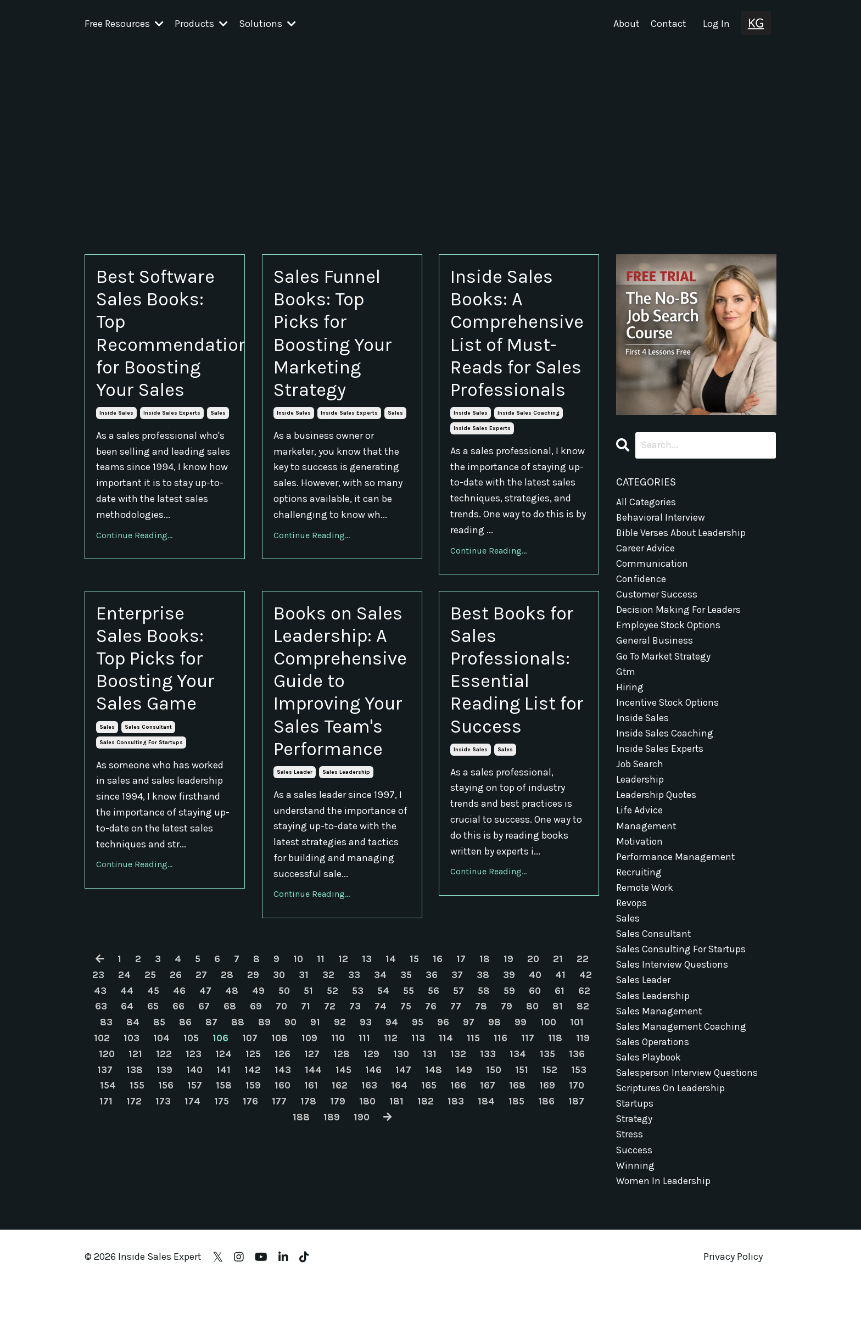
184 (516, 1187)
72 (355, 1092)
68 (255, 1092)
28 (226, 1060)
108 (308, 1124)
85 (185, 1108)
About (626, 24)
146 (402, 1155)
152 (581, 1155)
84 (158, 1108)
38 (483, 1060)
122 (192, 1140)
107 (278, 1124)
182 (456, 1187)
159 (284, 1171)
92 (367, 1108)
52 (344, 1076)
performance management (676, 865)
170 (107, 1187)
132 (487, 1140)
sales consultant (148, 763)
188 (315, 1203)
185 (547, 1187)
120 (134, 1140)
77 (482, 1092)
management (646, 834)
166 (490, 1171)
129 (400, 1140)
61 (576, 1076)
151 (552, 1155)
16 (438, 1045)
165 (460, 1171)
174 (222, 1187)
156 (195, 1171)
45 (162, 1076)
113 (448, 1124)
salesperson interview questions (688, 1086)
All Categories (646, 501)
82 (105, 1108)
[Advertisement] (430, 130)
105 (218, 1124)
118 (586, 1124)
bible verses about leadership (681, 533)
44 (135, 1076)
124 (251, 1140)
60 (551, 1076)
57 (473, 1076)
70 (307, 1092)
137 (133, 1155)
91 (342, 1108)
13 (367, 1045)
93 (393, 1108)
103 (157, 1124)
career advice (645, 549)
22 (584, 1045)
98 (522, 1108)
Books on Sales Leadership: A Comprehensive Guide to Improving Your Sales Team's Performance (342, 739)
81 (584, 1092)
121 (163, 1140)
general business (655, 644)
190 (376, 1203)
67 (229, 1092)
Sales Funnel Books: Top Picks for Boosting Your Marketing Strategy (336, 336)
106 (248, 1124)
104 (187, 1124)
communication (653, 565)
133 (517, 1140)
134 (547, 1140)
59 (525, 1076)
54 (395, 1076)
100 (576, 1108)
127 (340, 1140)
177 (308, 1187)
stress (630, 1150)
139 (192, 1155)
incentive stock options (669, 707)
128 (370, 1140)
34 (380, 1060)
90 (317, 1108)
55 (422, 1076)
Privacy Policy (733, 1295)
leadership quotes (656, 802)
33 (354, 1060)
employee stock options (670, 628)
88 (264, 1108)
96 (471, 1108)
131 (459, 1140)
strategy (635, 1134)
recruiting (639, 881)
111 (394, 1124)
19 (509, 1045)
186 (577, 1187)
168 (549, 1171)
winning (635, 1181)
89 (290, 1108)
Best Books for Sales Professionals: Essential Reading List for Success (516, 703)
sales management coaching (682, 1039)
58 (499, 1076)
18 (485, 1045)
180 (397, 1187)
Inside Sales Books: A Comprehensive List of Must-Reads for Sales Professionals (519, 348)
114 (476, 1124)
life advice (639, 818)
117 (558, 1124)
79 (533, 1092)
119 (106, 1140)
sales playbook (649, 1071)
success (634, 1165)
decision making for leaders (678, 612)
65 (178, 1092)
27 (200, 1060)
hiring (630, 691)
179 (367, 1187)
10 (298, 1045)
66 (204, 1092)
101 (98, 1124)
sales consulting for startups (141, 778)
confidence (641, 580)
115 (504, 1124)
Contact (668, 24)
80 (559, 1092)
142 (281, 1155)
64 (152, 1092)
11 (321, 1045)
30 (278, 1060)
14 (390, 1045)
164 (430, 1171)
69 (281, 1092)
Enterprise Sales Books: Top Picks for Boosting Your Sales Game (159, 692)
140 (222, 1155)
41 (561, 1060)
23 (97, 1060)
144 (341, 1155)
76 (457, 1092)
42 (586, 1060)
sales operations (653, 1055)
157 (224, 1171)
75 (432, 1092)
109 (339, 1124)
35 (406, 1060)
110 (368, 1124)
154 (135, 1171)
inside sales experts (171, 419)
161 (342, 1171)
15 (415, 1045)
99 (548, 1108)
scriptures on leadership (671, 1102)
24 (123, 1060)
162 (371, 1171)
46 (188, 1076)
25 (149, 1060)
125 (281, 1140)
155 (165, 1171)
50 (294, 1076)
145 (372, 1155)
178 (338, 1187)
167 (519, 1171)
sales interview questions (673, 976)
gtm (626, 675)
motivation (640, 849)
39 (510, 1060)
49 (267, 1076)
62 (100, 1092)
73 (381, 1092)
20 (534, 1045)
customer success (657, 596)
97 (496, 1108)
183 (486, 1187)
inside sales (116, 419)
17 (461, 1045)
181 (427, 1187)
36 (432, 1060)
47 (215, 1076)
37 (457, 1060)
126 (311, 1140)
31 (304, 1060)
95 (445, 1108)
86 (211, 1108)
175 (251, 1187)
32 (328, 1060)
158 (253, 1171)
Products (201, 24)
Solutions (267, 24)
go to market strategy (665, 660)
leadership (640, 786)
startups (635, 1118)
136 (103, 1155)
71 (331, 1092)
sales (218, 419)
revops (631, 913)
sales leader (294, 858)
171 (135, 1187)
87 (238, 1108)
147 (432, 1155)
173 (192, 1187)
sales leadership (346, 858)
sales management (659, 1023)
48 (241, 1076)
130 (430, 1140)
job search (640, 770)
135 (577, 1140)
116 (531, 1124)
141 (252, 1155)
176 (280, 1187)
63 (126, 1092)
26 (175, 1060)
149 (493, 1155)
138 (162, 1155)
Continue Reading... (134, 541)
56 (447, 1076)
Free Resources (124, 24)
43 (109, 1076)
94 (418, 1108)
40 (536, 1060)
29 (253, 1060)
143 (311, 1155)
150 (523, 1155)
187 (285, 1203)
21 (559, 1045)
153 (105, 1171)
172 (163, 1187)
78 (507, 1092)
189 (346, 1203)
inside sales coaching (528, 443)
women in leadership (663, 1197)
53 (370, 1076)
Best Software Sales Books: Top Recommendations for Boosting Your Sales (164, 336)
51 (319, 1076)
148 (462, 1155)
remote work (645, 897)
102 (127, 1124)
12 (343, 1045)
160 (313, 1171)
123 (222, 1140)
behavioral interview (661, 517)
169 (579, 1171)
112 (421, 1124)
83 (132, 1108)
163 (401, 1171)
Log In (716, 24)
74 (406, 1092)
